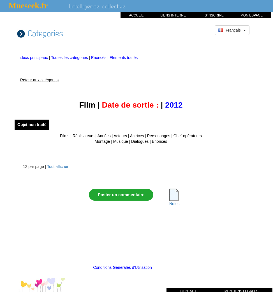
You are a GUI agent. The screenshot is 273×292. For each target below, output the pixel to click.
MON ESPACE (251, 15)
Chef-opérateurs (187, 136)
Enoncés (99, 57)
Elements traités (124, 57)
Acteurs (120, 136)
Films (64, 136)
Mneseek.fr (28, 5)
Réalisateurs (83, 136)
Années (103, 136)
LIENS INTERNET (174, 15)
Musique (120, 141)
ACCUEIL (136, 15)
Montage (102, 141)
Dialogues (140, 141)
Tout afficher (57, 166)
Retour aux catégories (39, 80)
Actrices (137, 136)
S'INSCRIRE (214, 15)
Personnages (158, 136)
